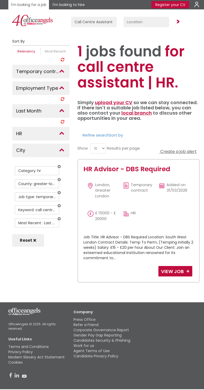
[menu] (98, 148)
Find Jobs (177, 22)
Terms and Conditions (28, 346)
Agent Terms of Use (91, 350)
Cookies (15, 362)
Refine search (96, 135)
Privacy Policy (20, 351)
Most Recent (55, 51)
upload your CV (113, 102)
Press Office (84, 319)
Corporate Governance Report (101, 330)
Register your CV (170, 4)
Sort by (116, 135)
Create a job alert (178, 152)
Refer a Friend (85, 324)
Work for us (83, 345)
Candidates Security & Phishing (101, 340)
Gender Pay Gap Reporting (97, 335)
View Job (173, 271)
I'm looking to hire (69, 4)
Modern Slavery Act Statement (36, 357)
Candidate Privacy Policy (95, 356)
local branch (136, 113)
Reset (28, 240)
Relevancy (26, 51)
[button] (59, 166)
